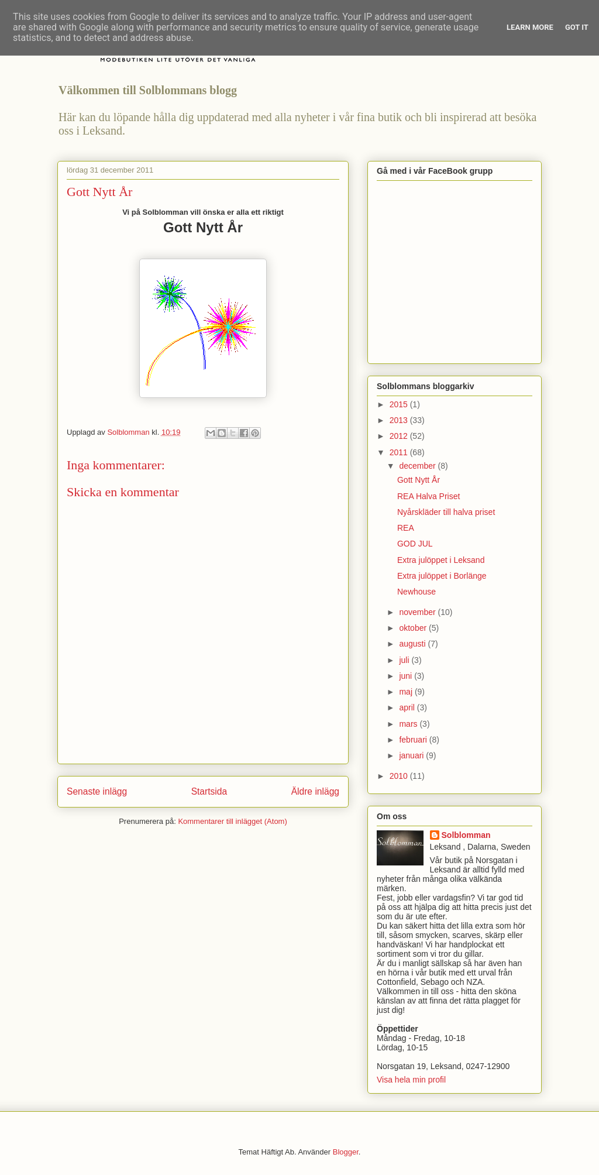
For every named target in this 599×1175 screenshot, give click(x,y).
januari (412, 755)
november (418, 612)
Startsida (209, 791)
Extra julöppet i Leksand (440, 560)
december (418, 465)
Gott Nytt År (418, 480)
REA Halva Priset (428, 496)
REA (405, 527)
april (407, 707)
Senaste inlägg (97, 791)
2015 (400, 404)
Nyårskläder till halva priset (446, 512)
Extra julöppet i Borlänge (442, 575)
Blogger (346, 1151)
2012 (400, 436)
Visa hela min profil (411, 1079)
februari (414, 739)
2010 (400, 776)
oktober (414, 628)
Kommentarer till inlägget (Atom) (232, 821)
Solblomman (466, 835)
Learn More (530, 27)
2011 (400, 452)
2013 (400, 420)
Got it (576, 27)
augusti (413, 643)
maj (406, 691)
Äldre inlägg (315, 791)
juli (405, 660)
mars (409, 724)
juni (406, 676)
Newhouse (416, 591)
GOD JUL (415, 543)
